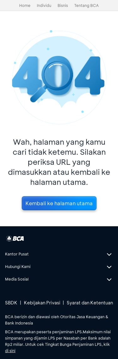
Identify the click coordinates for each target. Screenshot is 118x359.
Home (25, 5)
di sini (10, 350)
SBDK (11, 303)
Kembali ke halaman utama (59, 203)
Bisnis (63, 5)
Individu (44, 5)
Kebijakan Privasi (42, 303)
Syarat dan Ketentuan (90, 303)
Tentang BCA (86, 5)
